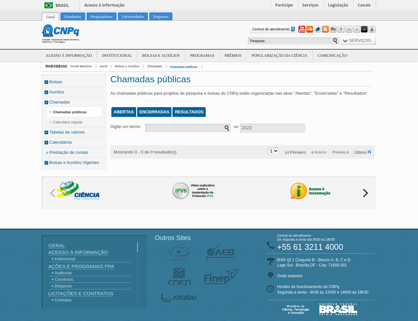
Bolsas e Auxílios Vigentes (74, 162)
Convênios (64, 279)
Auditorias (63, 273)
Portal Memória (81, 66)
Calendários (60, 142)
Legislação (338, 5)
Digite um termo (125, 126)
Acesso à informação (104, 5)
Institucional (117, 55)
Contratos (63, 300)
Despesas (63, 286)
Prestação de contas (68, 152)
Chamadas (154, 66)
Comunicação (332, 55)
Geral (103, 66)
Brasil (62, 5)
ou (236, 126)
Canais (364, 5)
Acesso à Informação (69, 55)
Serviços (310, 5)
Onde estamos (290, 276)
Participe (284, 5)
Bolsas (55, 81)
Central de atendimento (274, 29)
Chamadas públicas (184, 67)
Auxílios (56, 91)
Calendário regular (68, 122)
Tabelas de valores (67, 132)
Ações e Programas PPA (81, 266)
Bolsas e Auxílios (161, 55)
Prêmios (232, 55)
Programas (202, 55)
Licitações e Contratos (80, 293)
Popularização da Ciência (279, 55)
